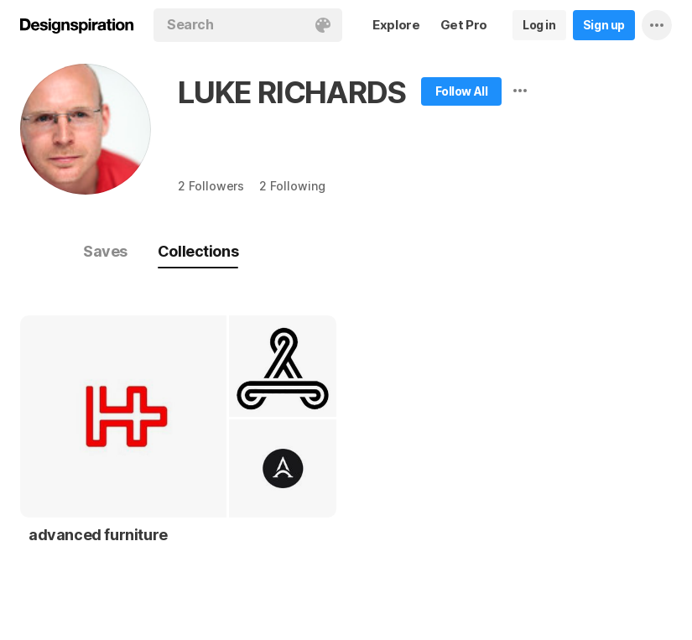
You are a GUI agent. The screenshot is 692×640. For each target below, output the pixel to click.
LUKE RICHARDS (291, 92)
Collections (198, 251)
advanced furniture (98, 535)
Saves (105, 251)
